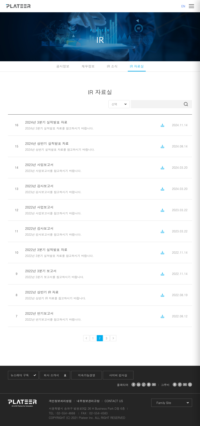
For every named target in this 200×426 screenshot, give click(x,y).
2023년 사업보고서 (39, 164)
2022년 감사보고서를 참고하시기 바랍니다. (53, 234)
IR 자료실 (137, 66)
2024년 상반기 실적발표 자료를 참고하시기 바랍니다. (60, 149)
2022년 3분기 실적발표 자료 (46, 249)
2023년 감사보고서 (39, 186)
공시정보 (62, 66)
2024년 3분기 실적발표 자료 (46, 122)
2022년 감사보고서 (39, 228)
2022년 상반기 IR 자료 (42, 292)
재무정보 (88, 66)
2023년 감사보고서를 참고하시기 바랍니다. (53, 192)
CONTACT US (114, 401)
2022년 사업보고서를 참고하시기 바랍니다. (53, 213)
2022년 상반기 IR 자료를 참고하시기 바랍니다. (55, 298)
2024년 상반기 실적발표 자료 (47, 143)
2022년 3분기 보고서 (40, 271)
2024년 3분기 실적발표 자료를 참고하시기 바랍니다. (59, 128)
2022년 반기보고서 (39, 313)
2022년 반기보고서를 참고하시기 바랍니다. (53, 319)
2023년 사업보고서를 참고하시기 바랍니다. (53, 171)
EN (183, 6)
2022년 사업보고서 (39, 207)
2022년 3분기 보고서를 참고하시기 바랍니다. (54, 277)
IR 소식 (112, 66)
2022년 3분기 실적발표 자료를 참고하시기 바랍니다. (59, 256)
